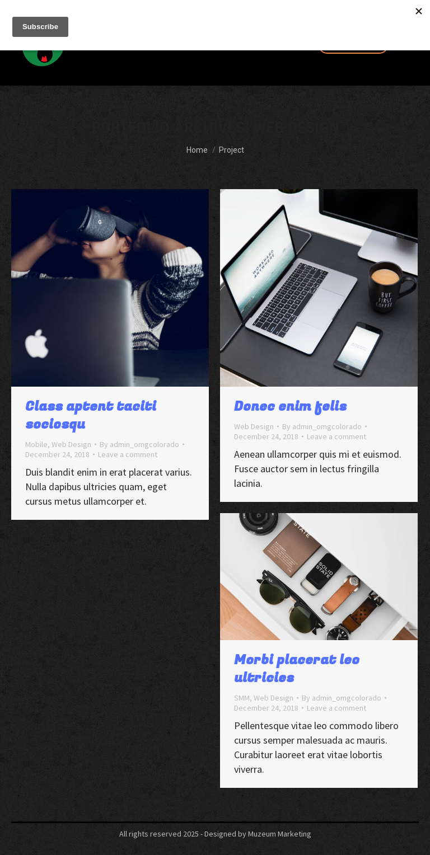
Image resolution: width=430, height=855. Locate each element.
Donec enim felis (290, 406)
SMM (242, 698)
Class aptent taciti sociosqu (90, 415)
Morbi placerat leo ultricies (296, 669)
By (139, 444)
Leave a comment (127, 454)
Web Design (71, 444)
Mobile (36, 444)
